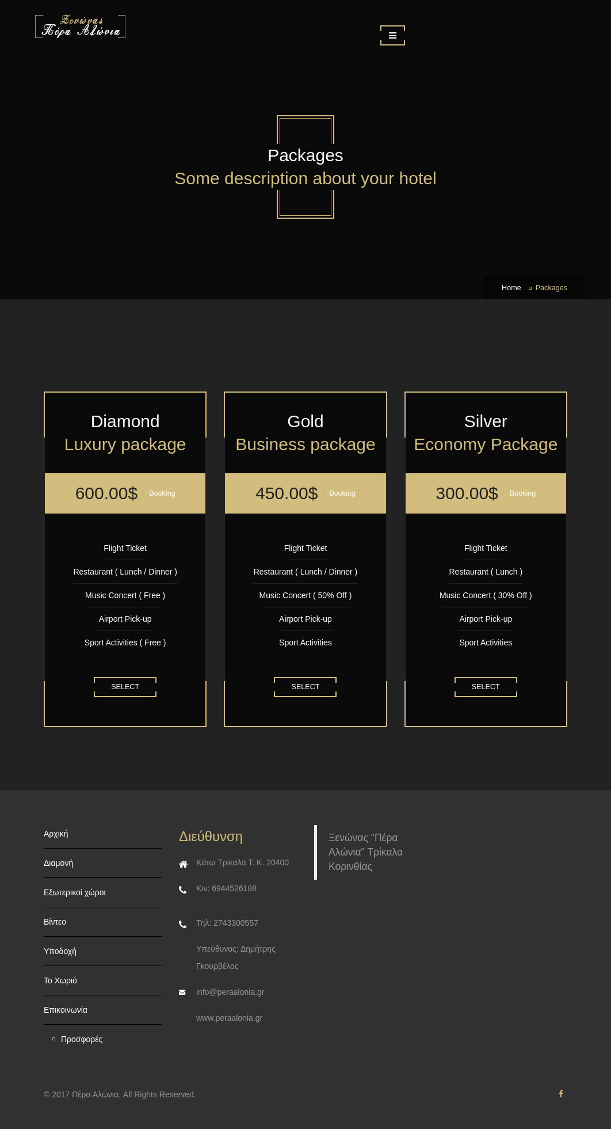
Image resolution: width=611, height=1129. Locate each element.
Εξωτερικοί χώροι (75, 892)
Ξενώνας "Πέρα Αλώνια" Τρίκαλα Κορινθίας (366, 852)
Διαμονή (58, 863)
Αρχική (56, 833)
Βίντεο (55, 921)
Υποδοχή (60, 951)
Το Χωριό (60, 980)
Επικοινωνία (65, 1009)
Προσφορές (81, 1039)
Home (511, 288)
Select (125, 687)
